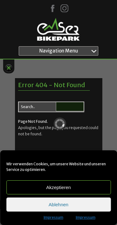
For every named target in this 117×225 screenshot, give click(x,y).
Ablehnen (58, 204)
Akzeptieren (58, 187)
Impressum (53, 217)
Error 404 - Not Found (51, 85)
